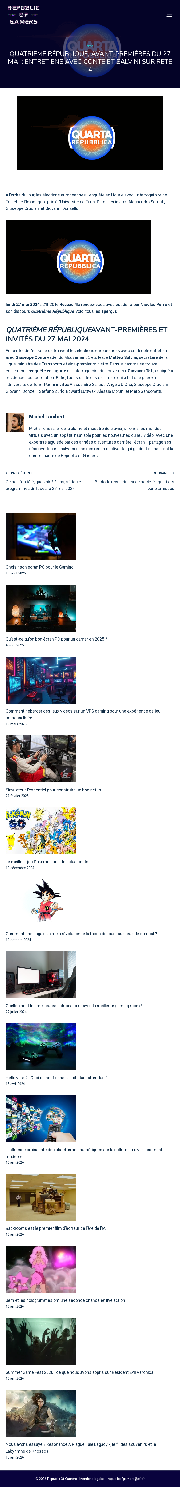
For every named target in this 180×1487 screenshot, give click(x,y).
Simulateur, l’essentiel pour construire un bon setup (53, 790)
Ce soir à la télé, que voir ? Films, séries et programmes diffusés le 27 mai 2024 (46, 480)
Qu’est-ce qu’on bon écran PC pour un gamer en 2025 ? (56, 639)
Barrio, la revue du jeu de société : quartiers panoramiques (134, 480)
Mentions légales (92, 1479)
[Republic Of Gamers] (23, 15)
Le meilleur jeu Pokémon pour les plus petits (47, 861)
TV (90, 46)
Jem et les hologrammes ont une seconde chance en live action (65, 1300)
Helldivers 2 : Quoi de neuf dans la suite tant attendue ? (57, 1077)
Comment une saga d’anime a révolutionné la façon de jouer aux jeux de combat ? (81, 933)
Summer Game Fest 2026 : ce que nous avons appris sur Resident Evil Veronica (79, 1372)
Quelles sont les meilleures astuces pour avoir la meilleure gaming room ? (74, 1005)
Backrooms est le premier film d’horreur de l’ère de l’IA (56, 1228)
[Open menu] (169, 14)
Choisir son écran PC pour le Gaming (40, 567)
